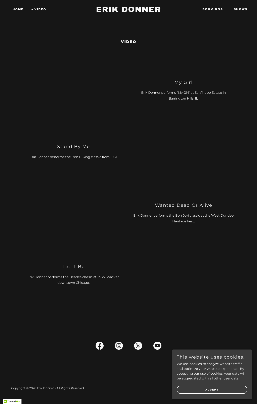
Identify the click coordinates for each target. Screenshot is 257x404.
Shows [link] (240, 9)
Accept (212, 389)
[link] (128, 11)
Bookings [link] (212, 9)
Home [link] (17, 9)
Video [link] (40, 9)
